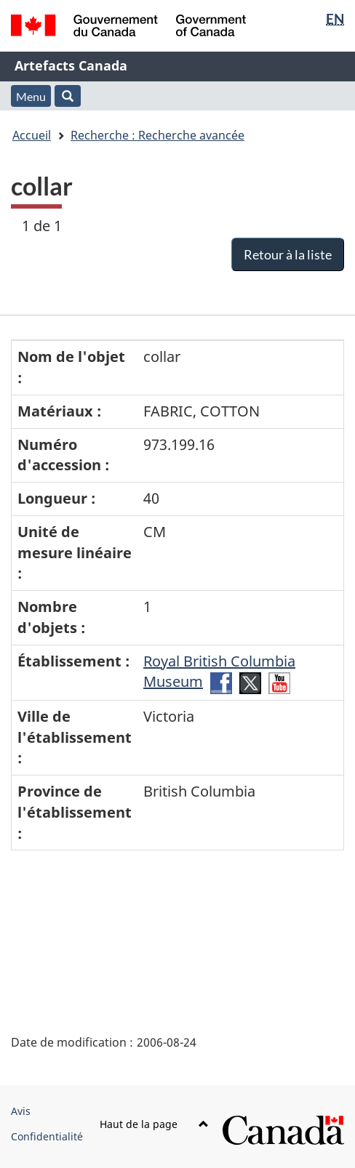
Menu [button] (31, 96)
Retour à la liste (288, 254)
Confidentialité (47, 1136)
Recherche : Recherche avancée (157, 135)
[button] (68, 96)
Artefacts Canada (71, 65)
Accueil (31, 135)
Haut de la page (154, 1124)
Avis (21, 1111)
